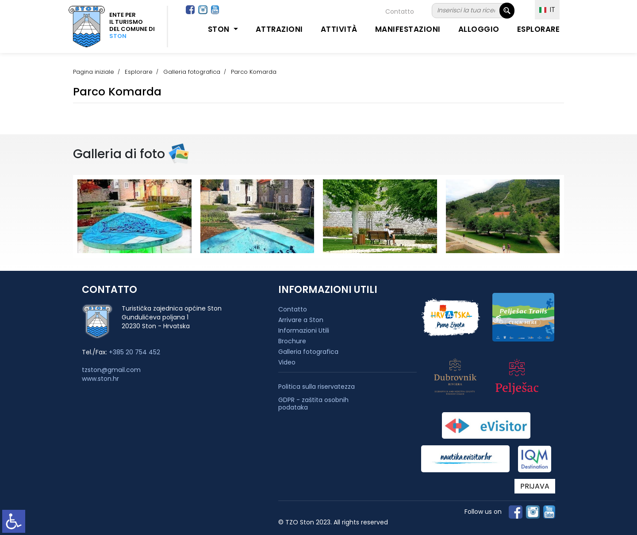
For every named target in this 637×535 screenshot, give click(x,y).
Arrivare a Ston (300, 319)
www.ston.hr (100, 378)
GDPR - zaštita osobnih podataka (313, 403)
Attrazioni (279, 29)
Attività (339, 29)
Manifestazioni (408, 29)
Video (286, 362)
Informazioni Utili (303, 330)
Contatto (399, 11)
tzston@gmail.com (111, 369)
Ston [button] (220, 29)
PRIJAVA (535, 486)
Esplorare (538, 29)
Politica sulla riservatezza (316, 387)
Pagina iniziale (93, 72)
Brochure (292, 341)
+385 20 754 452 (134, 352)
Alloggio (478, 29)
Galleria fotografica (191, 72)
